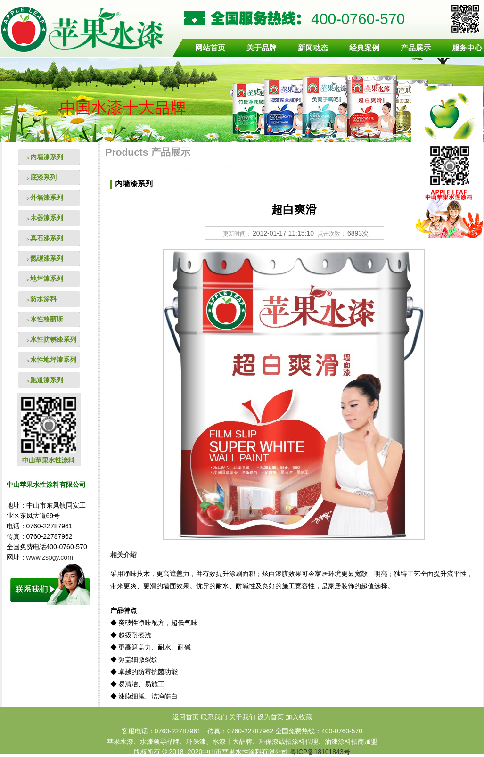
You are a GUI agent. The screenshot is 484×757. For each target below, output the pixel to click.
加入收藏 (299, 717)
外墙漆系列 (46, 197)
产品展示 (416, 48)
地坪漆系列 (46, 278)
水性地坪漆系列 (53, 359)
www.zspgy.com (50, 557)
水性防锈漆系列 (53, 339)
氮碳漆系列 (46, 258)
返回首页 (185, 717)
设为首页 (270, 717)
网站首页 (210, 48)
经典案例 (364, 48)
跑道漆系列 (46, 380)
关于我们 (242, 717)
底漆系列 (43, 177)
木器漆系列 (46, 218)
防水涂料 (43, 299)
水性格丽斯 (46, 319)
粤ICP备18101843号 (320, 752)
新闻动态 (313, 48)
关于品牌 (261, 48)
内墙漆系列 (46, 157)
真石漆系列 (46, 238)
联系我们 (214, 717)
